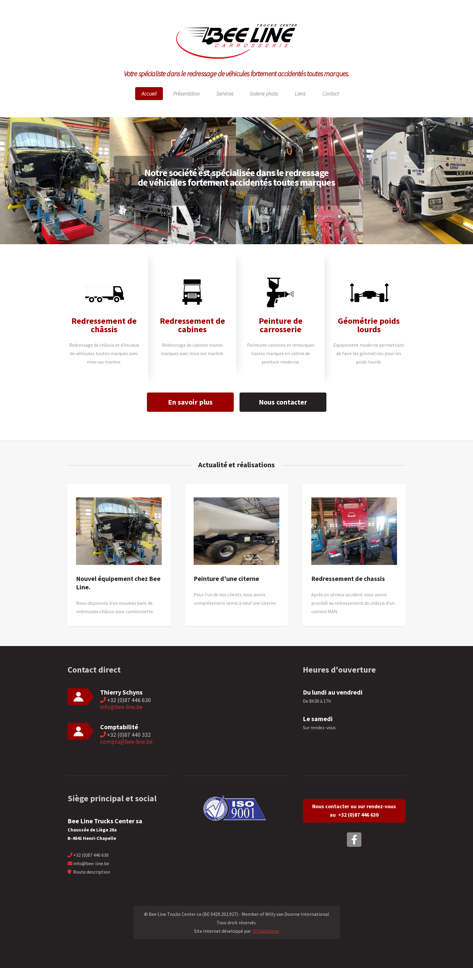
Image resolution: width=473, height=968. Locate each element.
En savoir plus (190, 402)
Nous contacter (283, 402)
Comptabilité (119, 727)
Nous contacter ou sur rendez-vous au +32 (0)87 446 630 (354, 810)
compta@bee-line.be (126, 741)
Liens (300, 93)
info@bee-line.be (121, 707)
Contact (330, 93)
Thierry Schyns (121, 692)
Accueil (149, 93)
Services (224, 93)
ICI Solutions (266, 931)
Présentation (186, 93)
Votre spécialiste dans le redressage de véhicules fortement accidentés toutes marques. (236, 73)
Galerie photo (264, 93)
